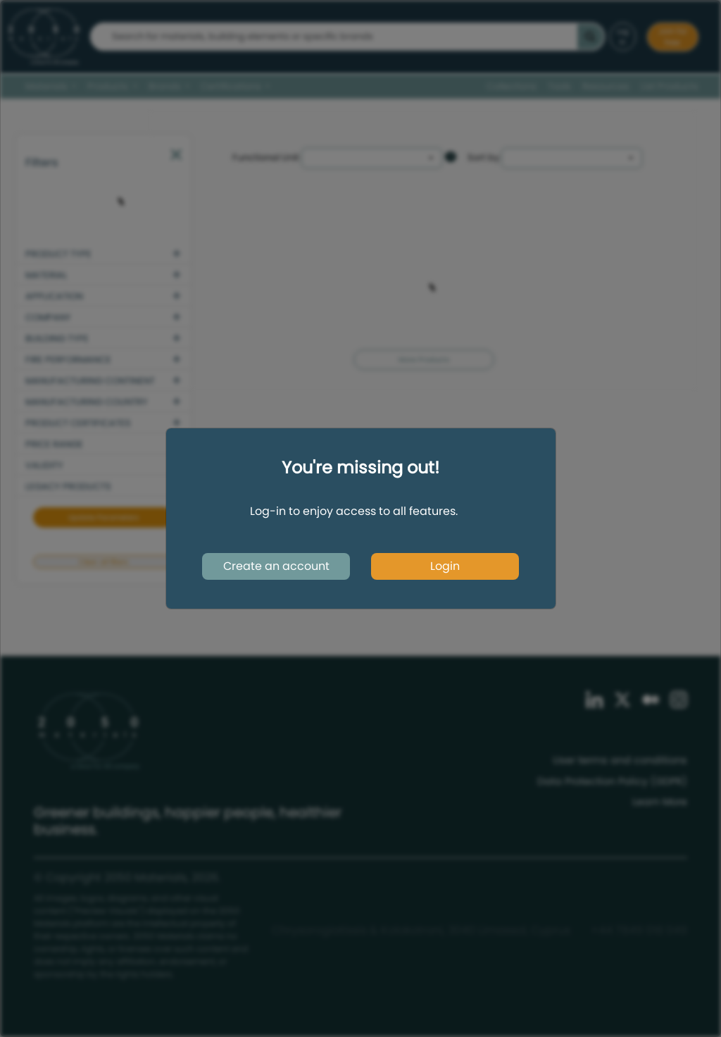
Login (445, 566)
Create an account (276, 566)
